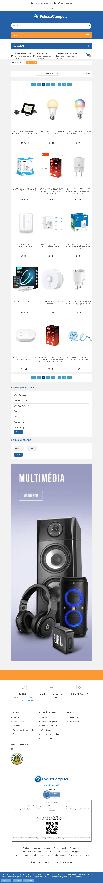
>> (69, 84)
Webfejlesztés (47, 730)
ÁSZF (33, 862)
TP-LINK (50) (21, 428)
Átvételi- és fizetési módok (24, 730)
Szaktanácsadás (47, 738)
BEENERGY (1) (22, 400)
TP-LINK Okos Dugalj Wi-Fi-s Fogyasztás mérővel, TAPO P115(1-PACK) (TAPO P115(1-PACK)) (78, 303)
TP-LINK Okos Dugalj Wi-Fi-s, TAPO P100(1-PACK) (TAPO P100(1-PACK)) (24, 189)
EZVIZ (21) (20, 411)
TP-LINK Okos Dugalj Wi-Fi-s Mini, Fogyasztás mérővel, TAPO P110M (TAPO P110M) (78, 246)
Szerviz (44, 717)
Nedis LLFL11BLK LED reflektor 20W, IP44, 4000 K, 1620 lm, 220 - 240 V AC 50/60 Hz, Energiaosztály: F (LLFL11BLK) (24, 133)
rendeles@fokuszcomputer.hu (43, 3)
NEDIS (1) (20, 422)
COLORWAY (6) (22, 406)
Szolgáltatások (19, 721)
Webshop (36, 848)
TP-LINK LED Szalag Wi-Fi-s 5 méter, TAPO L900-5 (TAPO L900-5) (78, 358)
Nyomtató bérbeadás (50, 734)
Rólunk (15, 734)
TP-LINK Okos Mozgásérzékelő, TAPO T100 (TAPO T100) (51, 302)
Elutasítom (17, 881)
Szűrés (18, 432)
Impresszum (67, 862)
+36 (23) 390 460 (66, 3)
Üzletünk (16, 717)
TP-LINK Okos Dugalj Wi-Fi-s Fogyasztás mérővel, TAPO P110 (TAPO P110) (51, 245)
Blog (87, 855)
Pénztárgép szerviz (49, 726)
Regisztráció (74, 721)
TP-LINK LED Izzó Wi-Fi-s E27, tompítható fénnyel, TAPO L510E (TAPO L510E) (51, 132)
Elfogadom (6, 881)
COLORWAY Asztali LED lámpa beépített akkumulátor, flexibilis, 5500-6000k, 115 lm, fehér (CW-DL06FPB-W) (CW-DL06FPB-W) (51, 190)
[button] (51, 46)
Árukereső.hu (51, 789)
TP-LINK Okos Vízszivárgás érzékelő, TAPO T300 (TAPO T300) (24, 358)
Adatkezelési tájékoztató (49, 862)
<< (34, 84)
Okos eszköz (17, 62)
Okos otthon (31, 62)
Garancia (16, 726)
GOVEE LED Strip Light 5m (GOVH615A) (24, 301)
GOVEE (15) (21, 417)
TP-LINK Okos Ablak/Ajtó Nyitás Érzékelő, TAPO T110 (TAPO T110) (24, 245)
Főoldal (26, 848)
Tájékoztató (28, 881)
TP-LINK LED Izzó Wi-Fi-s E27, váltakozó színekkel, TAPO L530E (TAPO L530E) (78, 132)
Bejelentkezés (75, 717)
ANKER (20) (21, 395)
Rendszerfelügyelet (49, 721)
